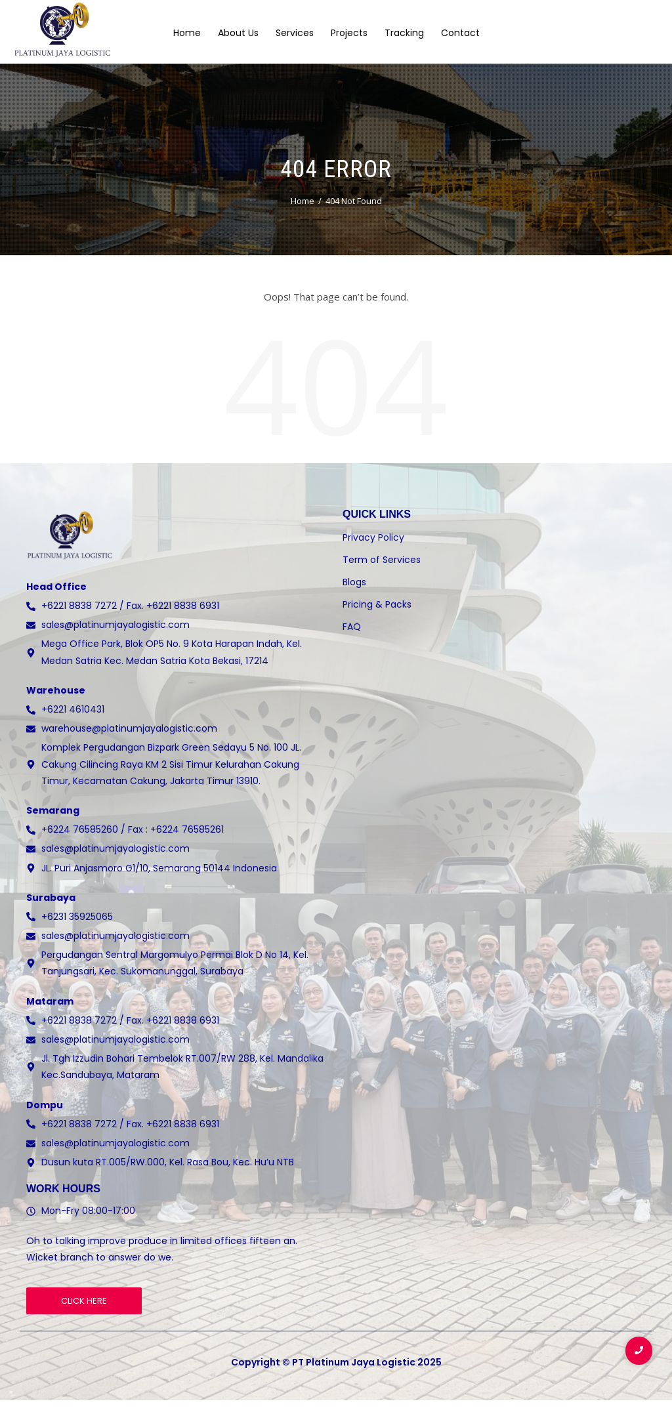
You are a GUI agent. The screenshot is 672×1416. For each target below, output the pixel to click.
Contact (460, 32)
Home (187, 32)
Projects (349, 32)
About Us (238, 32)
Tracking (404, 32)
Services (295, 32)
